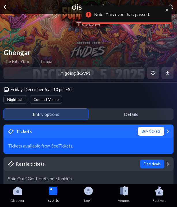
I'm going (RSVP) (74, 73)
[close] (168, 10)
